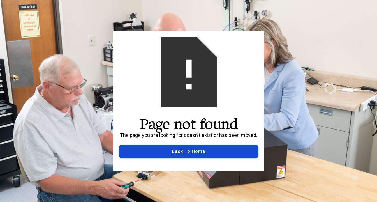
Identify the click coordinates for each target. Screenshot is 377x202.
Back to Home (188, 151)
